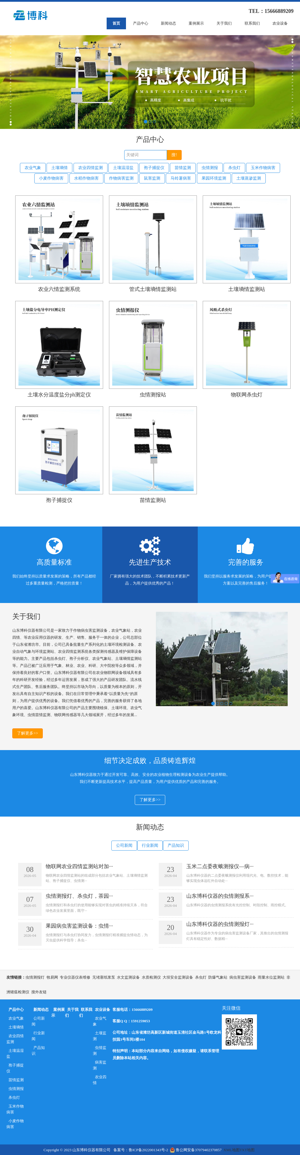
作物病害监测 (121, 178)
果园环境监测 (214, 178)
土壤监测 (99, 1035)
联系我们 (252, 23)
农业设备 (280, 23)
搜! (174, 155)
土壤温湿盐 (123, 168)
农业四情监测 (90, 168)
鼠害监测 (152, 178)
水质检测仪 (151, 977)
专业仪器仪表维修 (75, 977)
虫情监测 (99, 1050)
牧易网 (52, 977)
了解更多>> (27, 732)
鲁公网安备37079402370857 (195, 1149)
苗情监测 (183, 168)
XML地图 (232, 1149)
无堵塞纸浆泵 (103, 977)
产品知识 (176, 845)
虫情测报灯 (35, 977)
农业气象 (33, 168)
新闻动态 (168, 23)
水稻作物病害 (86, 178)
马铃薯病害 (181, 178)
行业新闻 (150, 845)
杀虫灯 (234, 168)
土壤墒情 (59, 168)
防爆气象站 (217, 977)
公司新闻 (124, 845)
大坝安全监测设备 (178, 977)
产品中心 (140, 23)
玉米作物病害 (263, 168)
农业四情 (99, 1079)
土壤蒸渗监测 (248, 178)
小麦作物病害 (51, 178)
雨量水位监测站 (271, 977)
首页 (116, 23)
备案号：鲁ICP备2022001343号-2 (140, 1149)
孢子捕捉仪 (154, 168)
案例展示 (196, 23)
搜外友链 (39, 991)
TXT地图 (247, 1149)
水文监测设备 (128, 977)
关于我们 (224, 23)
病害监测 (99, 1064)
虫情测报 (210, 168)
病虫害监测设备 (242, 977)
